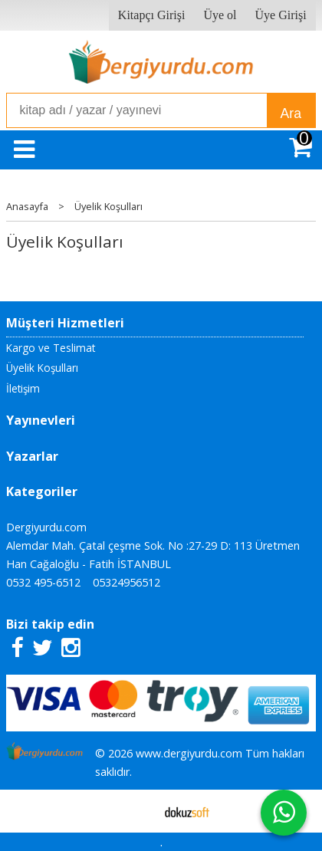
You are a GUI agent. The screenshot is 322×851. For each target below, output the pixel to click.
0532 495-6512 (43, 582)
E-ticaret (137, 811)
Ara (291, 113)
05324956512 (126, 582)
